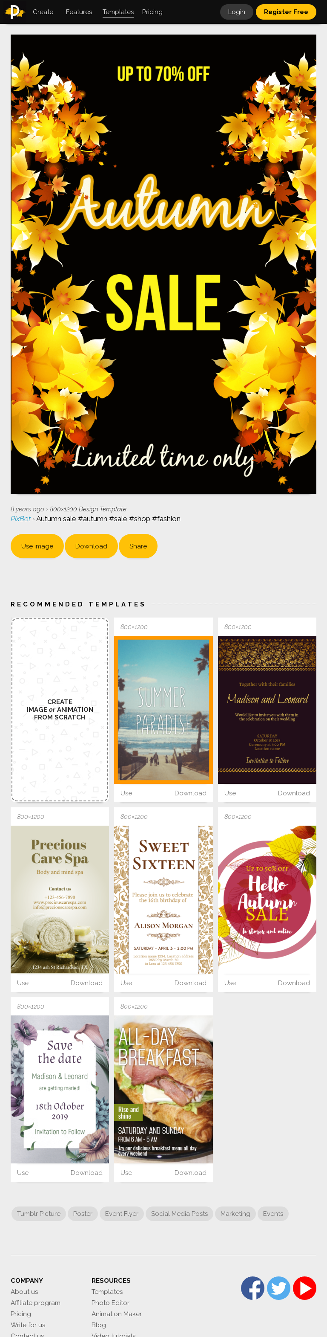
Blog (99, 1325)
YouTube (304, 1288)
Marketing (235, 1214)
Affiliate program (35, 1303)
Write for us (28, 1325)
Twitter (278, 1288)
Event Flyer (121, 1214)
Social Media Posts (179, 1214)
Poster (82, 1214)
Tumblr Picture (38, 1214)
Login (236, 12)
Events (273, 1214)
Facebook (252, 1288)
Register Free (286, 12)
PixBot (21, 518)
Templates (107, 1292)
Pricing (21, 1314)
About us (24, 1292)
